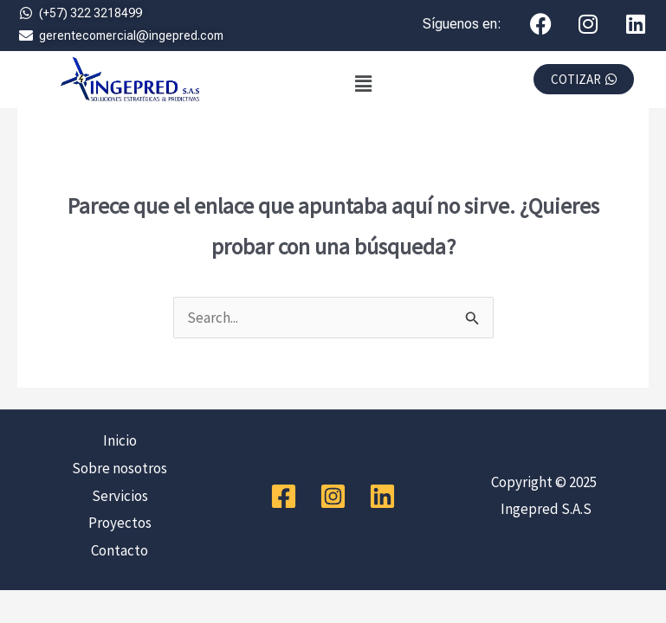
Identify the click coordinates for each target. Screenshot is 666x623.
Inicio (120, 440)
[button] (363, 83)
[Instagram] (333, 496)
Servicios (120, 495)
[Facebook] (283, 496)
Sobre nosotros (119, 468)
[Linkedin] (382, 496)
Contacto (119, 550)
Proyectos (120, 522)
